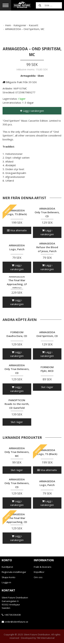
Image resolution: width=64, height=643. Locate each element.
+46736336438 (12, 614)
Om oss (38, 577)
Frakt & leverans (42, 566)
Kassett (33, 25)
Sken (41, 75)
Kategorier (19, 25)
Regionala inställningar (14, 572)
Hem (8, 25)
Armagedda (27, 75)
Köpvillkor (39, 572)
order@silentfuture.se (16, 621)
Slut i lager (47, 387)
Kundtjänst (7, 566)
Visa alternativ (17, 230)
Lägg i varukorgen (32, 110)
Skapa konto (8, 577)
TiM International (45, 637)
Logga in (6, 582)
